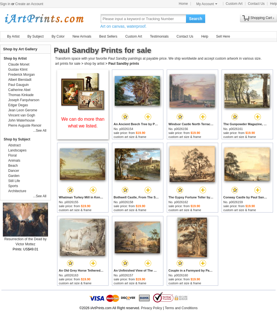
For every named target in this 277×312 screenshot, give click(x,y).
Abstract (14, 145)
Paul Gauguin (18, 85)
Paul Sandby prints (123, 64)
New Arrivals (81, 36)
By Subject (35, 36)
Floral (12, 155)
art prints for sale (67, 64)
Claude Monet (18, 64)
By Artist (13, 36)
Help (273, 4)
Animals (14, 160)
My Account (206, 4)
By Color (57, 36)
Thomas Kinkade (21, 95)
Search (195, 18)
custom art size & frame (130, 136)
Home (183, 4)
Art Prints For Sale (43, 18)
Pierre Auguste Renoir (24, 125)
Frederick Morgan (21, 75)
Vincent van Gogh (21, 115)
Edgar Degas (18, 105)
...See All (39, 131)
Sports (13, 186)
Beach (13, 166)
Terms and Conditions (181, 308)
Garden (14, 176)
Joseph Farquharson (23, 100)
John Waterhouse (21, 120)
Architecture (17, 191)
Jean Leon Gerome (22, 110)
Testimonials (159, 36)
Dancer (13, 171)
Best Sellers (108, 36)
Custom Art (234, 4)
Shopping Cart (261, 18)
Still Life (14, 181)
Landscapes (17, 150)
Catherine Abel (19, 90)
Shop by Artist (15, 58)
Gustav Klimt (17, 70)
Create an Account (29, 4)
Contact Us (256, 4)
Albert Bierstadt (19, 80)
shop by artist (94, 64)
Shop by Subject (17, 139)
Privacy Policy (151, 308)
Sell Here (223, 36)
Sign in (5, 4)
